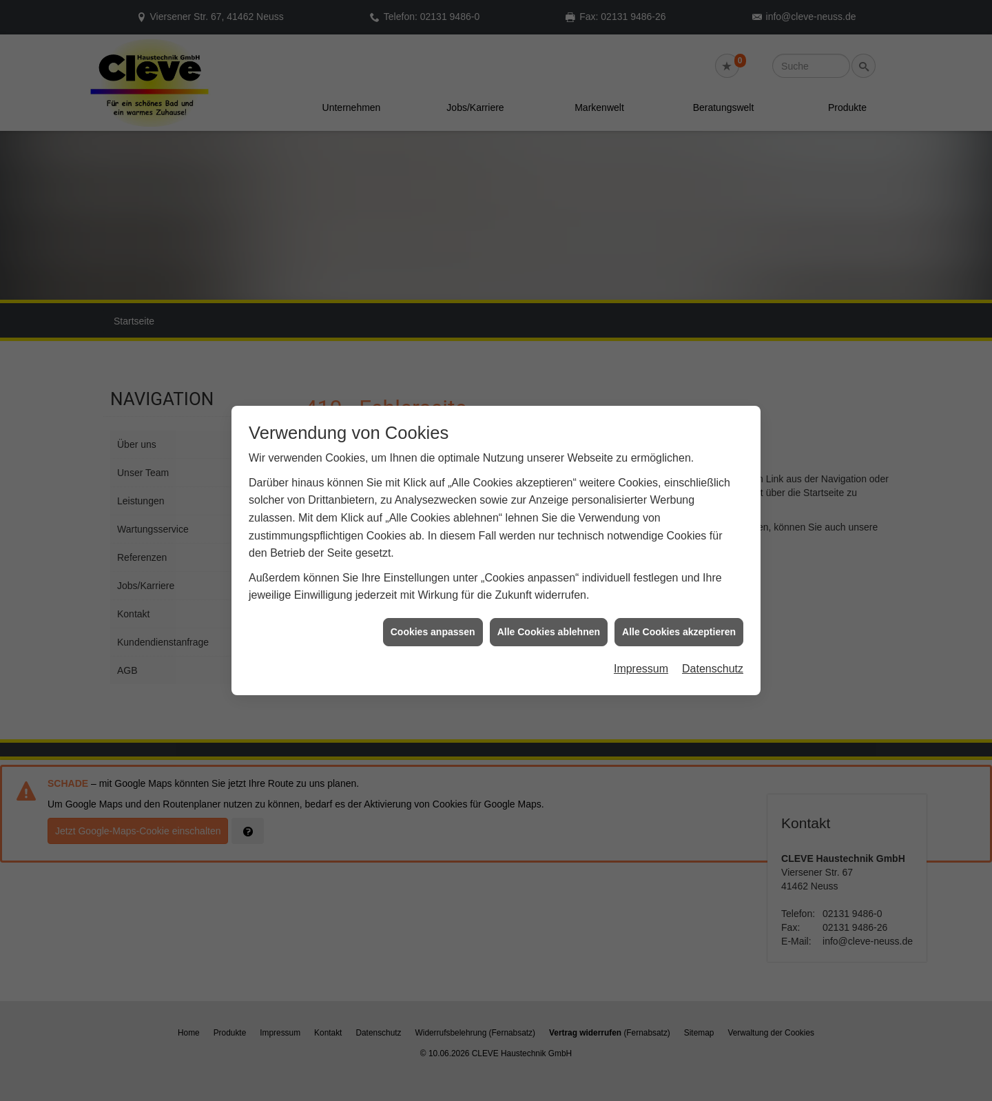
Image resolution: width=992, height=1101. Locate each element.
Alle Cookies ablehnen (548, 602)
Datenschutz (712, 640)
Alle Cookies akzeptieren (679, 602)
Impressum (641, 640)
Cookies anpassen (433, 602)
